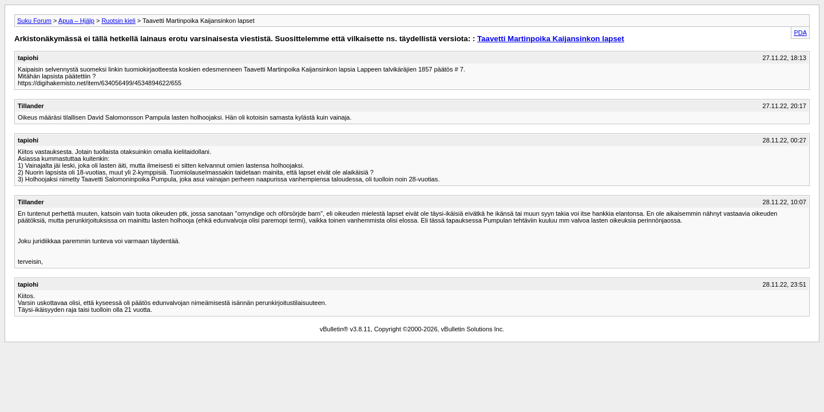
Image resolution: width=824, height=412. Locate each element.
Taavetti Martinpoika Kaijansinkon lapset (550, 38)
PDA (800, 32)
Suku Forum (34, 20)
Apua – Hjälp (76, 20)
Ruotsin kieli (118, 20)
